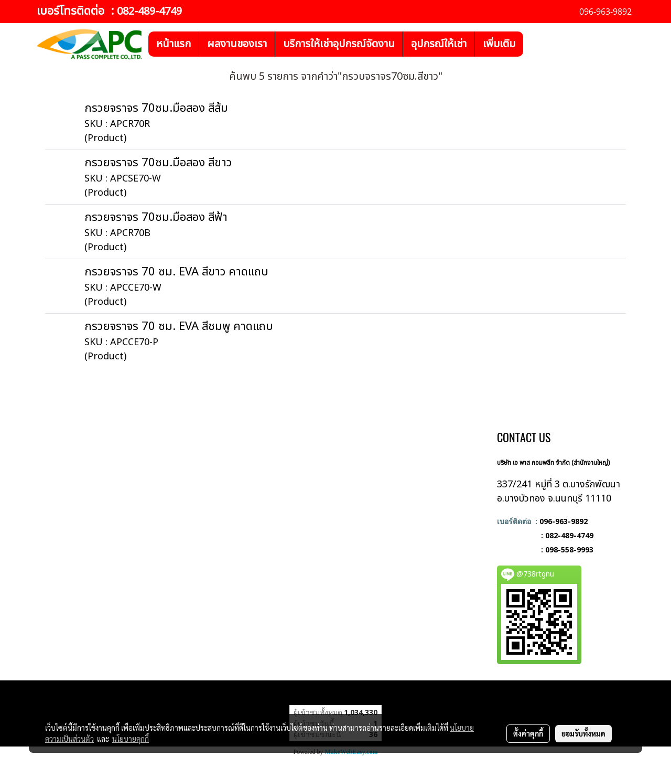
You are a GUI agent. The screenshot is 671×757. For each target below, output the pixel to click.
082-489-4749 (149, 11)
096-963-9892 (563, 521)
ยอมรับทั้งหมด (583, 733)
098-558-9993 (569, 550)
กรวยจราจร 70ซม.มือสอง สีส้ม (156, 108)
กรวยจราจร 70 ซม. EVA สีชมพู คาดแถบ (178, 326)
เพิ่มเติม (499, 44)
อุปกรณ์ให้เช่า (439, 44)
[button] (532, 44)
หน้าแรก (173, 44)
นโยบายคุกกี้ (130, 738)
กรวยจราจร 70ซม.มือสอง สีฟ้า (156, 217)
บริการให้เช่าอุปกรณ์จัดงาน (339, 44)
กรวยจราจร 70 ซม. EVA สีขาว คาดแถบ (176, 272)
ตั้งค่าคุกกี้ (528, 733)
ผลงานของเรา (237, 44)
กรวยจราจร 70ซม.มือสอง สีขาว (158, 163)
